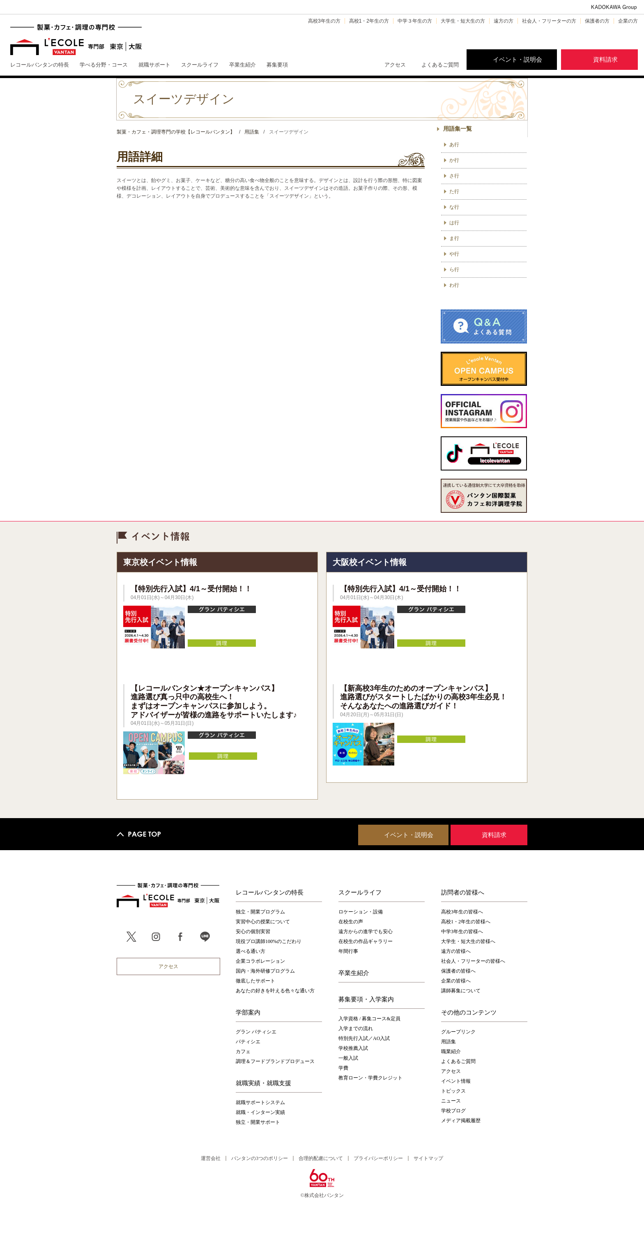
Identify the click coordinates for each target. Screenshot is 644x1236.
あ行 (454, 145)
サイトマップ (428, 1158)
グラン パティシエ (256, 1032)
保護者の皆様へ (458, 971)
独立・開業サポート (258, 1122)
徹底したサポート (255, 981)
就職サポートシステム (260, 1102)
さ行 (454, 176)
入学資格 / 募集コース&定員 (369, 1019)
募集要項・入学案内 (366, 999)
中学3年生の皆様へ (462, 931)
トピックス (453, 1091)
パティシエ (248, 1042)
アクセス (395, 65)
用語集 (448, 1042)
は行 (454, 223)
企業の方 (628, 21)
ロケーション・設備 (360, 912)
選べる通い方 (250, 951)
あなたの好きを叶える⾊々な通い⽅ (275, 991)
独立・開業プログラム (260, 912)
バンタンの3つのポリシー (259, 1158)
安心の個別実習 (253, 931)
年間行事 (348, 951)
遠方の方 (503, 21)
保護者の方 (597, 21)
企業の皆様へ (456, 981)
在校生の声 (350, 922)
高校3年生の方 (324, 21)
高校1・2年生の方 (369, 21)
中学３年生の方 (415, 21)
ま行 (454, 238)
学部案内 (248, 1012)
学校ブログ (453, 1111)
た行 (454, 191)
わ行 (454, 285)
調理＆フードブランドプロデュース (275, 1061)
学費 (343, 1068)
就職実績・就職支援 (263, 1083)
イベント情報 (456, 1081)
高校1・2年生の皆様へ (465, 922)
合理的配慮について (321, 1158)
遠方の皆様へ (456, 951)
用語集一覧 (457, 128)
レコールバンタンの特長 (270, 892)
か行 (454, 160)
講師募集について (461, 991)
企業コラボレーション (260, 961)
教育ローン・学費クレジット (370, 1078)
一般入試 (348, 1058)
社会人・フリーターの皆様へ (473, 961)
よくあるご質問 (440, 65)
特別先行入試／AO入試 (364, 1038)
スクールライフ (360, 892)
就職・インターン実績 (260, 1112)
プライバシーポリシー (378, 1158)
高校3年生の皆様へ (462, 912)
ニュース (451, 1101)
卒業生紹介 (353, 973)
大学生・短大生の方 (463, 21)
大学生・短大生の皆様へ (468, 941)
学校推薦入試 (353, 1048)
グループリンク (458, 1032)
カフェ (243, 1051)
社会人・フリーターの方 (549, 21)
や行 (454, 254)
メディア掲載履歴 (461, 1120)
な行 (454, 207)
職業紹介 (451, 1051)
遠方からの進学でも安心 (365, 931)
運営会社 (211, 1158)
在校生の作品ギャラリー (365, 941)
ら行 (454, 269)
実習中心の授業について (263, 922)
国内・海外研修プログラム (265, 971)
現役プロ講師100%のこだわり (268, 941)
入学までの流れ (355, 1028)
